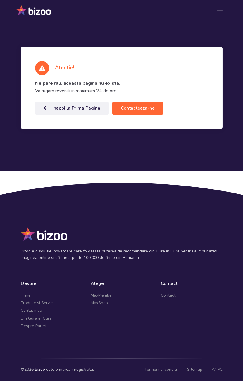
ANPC (217, 369)
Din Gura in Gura (36, 318)
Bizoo (40, 369)
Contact (168, 295)
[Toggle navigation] (219, 10)
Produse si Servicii (37, 303)
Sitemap (194, 369)
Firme (26, 295)
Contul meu (31, 310)
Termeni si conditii (161, 369)
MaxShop (99, 303)
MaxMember (102, 295)
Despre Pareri (33, 326)
